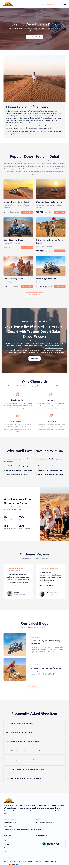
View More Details (34, 39)
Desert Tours (7, 844)
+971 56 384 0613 (48, 4)
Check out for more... (41, 135)
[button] (6, 29)
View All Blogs (34, 687)
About (5, 841)
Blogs (5, 848)
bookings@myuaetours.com (45, 822)
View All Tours (34, 295)
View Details (27, 215)
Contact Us (34, 359)
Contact (6, 851)
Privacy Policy (39, 861)
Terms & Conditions (50, 861)
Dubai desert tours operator (53, 348)
